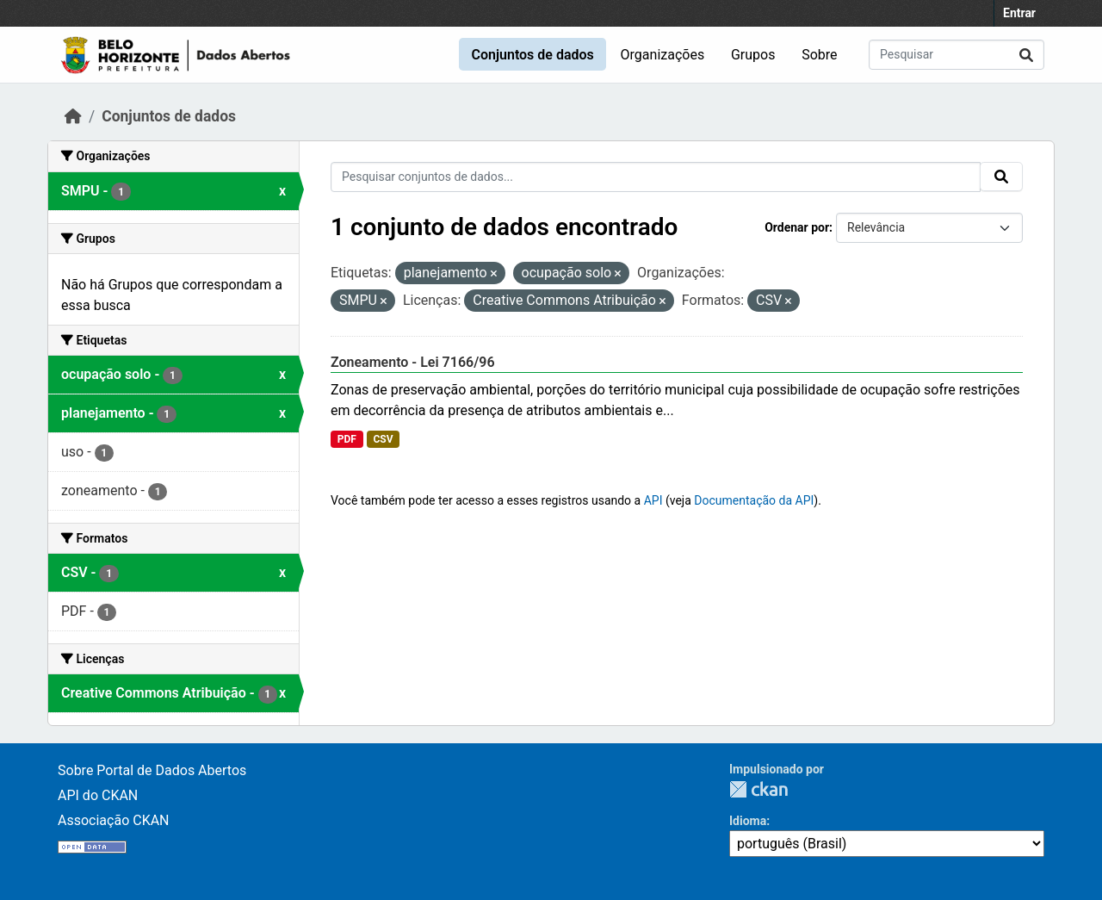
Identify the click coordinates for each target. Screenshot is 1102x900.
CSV (383, 439)
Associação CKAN (114, 820)
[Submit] (1026, 55)
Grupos (753, 55)
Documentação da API (754, 500)
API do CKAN (98, 795)
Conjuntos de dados (532, 55)
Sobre (819, 55)
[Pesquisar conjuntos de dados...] (956, 55)
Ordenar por (797, 227)
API (653, 500)
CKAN (758, 789)
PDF (346, 439)
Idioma (747, 821)
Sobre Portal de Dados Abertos (152, 770)
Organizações (663, 55)
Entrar (1019, 13)
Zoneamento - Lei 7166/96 (413, 362)
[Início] (73, 116)
